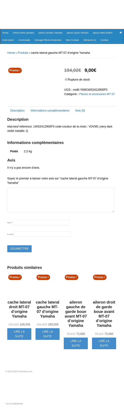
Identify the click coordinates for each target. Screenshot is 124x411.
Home (5, 32)
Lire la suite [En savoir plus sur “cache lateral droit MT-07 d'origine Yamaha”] (19, 334)
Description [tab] (17, 110)
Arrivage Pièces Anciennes (48, 40)
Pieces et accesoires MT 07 (97, 94)
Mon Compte (72, 40)
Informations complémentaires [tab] (50, 110)
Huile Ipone (8, 40)
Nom (9, 223)
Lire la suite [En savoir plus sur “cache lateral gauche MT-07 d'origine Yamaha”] (47, 334)
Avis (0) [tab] (80, 110)
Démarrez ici (89, 40)
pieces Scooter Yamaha (50, 32)
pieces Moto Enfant (102, 32)
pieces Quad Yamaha (77, 32)
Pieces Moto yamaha (23, 32)
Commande (24, 40)
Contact (104, 40)
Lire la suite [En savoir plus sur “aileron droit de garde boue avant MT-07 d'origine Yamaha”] (104, 343)
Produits (23, 52)
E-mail (10, 234)
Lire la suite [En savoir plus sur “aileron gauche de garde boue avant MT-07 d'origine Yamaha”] (75, 343)
